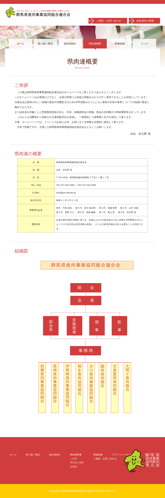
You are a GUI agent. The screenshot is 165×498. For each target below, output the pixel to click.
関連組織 (120, 43)
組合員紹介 (70, 43)
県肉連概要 (95, 43)
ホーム (20, 43)
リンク (144, 43)
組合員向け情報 (145, 20)
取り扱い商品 (45, 43)
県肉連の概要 (77, 462)
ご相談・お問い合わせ (108, 20)
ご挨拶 (73, 458)
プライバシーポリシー (123, 454)
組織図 (73, 466)
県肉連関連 (76, 454)
